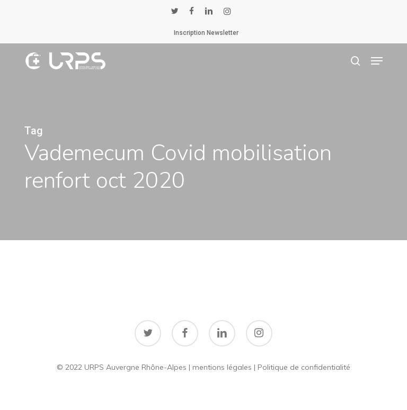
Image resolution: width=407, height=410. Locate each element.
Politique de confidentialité (304, 367)
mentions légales (222, 367)
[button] (377, 61)
